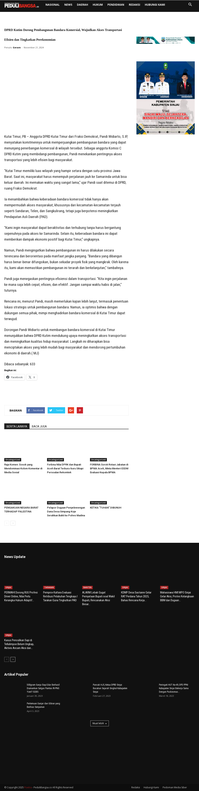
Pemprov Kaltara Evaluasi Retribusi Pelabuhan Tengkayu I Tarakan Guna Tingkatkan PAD (60, 596)
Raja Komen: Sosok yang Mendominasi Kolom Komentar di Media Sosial (23, 468)
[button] (190, 5)
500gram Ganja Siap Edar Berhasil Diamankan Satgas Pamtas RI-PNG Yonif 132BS (43, 688)
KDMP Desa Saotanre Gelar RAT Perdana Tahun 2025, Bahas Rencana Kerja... (136, 596)
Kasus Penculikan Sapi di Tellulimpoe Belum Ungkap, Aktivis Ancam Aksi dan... (19, 644)
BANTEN (87, 587)
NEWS (68, 4)
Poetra (28, 787)
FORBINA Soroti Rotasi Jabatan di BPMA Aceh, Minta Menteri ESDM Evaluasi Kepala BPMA (109, 468)
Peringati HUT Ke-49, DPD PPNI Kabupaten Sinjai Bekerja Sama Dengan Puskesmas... (174, 688)
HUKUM (98, 4)
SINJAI (8, 587)
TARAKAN (49, 587)
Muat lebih (100, 723)
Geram (17, 47)
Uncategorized (12, 459)
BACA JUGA (39, 426)
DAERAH (82, 4)
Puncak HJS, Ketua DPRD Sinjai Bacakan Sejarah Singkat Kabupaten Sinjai (110, 688)
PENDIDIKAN (115, 4)
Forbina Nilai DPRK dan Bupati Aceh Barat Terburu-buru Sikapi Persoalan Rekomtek (65, 468)
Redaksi (134, 4)
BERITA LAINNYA (17, 426)
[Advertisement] (66, 124)
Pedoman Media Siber (175, 787)
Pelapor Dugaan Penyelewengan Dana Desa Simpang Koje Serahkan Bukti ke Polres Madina (66, 511)
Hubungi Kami (155, 4)
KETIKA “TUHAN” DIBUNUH (105, 507)
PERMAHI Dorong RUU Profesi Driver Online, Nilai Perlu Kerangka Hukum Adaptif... (21, 596)
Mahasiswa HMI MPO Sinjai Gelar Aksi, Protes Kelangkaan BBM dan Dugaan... (177, 596)
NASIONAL (52, 4)
